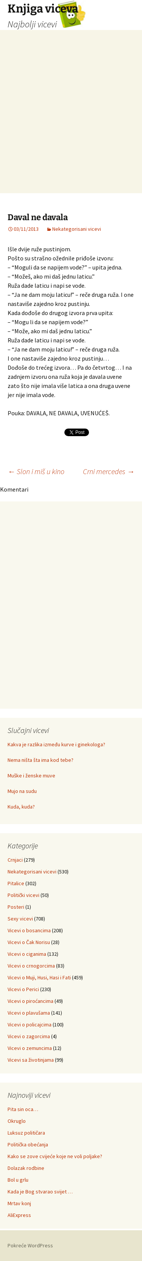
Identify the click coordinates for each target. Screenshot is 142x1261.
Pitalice (16, 883)
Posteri (16, 906)
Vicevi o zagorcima (29, 1036)
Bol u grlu (18, 1179)
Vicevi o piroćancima (30, 1001)
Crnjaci (15, 859)
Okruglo (17, 1121)
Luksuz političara (26, 1132)
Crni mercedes (108, 471)
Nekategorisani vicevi (76, 228)
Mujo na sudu (22, 791)
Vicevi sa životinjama (31, 1059)
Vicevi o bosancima (29, 930)
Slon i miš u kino (36, 471)
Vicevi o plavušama (29, 1012)
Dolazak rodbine (26, 1168)
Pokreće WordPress (30, 1245)
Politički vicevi (23, 895)
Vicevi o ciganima (27, 953)
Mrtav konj (19, 1203)
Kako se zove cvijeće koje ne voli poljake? (55, 1156)
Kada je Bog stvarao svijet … (40, 1191)
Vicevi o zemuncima (30, 1048)
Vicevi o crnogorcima (31, 965)
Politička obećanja (28, 1144)
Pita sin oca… (23, 1109)
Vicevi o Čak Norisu (29, 942)
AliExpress (19, 1215)
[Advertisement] (71, 122)
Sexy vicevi (20, 918)
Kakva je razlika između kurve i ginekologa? (56, 744)
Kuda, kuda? (21, 806)
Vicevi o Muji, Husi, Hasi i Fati (39, 977)
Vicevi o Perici (23, 989)
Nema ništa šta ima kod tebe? (40, 760)
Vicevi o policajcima (29, 1024)
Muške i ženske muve (31, 775)
